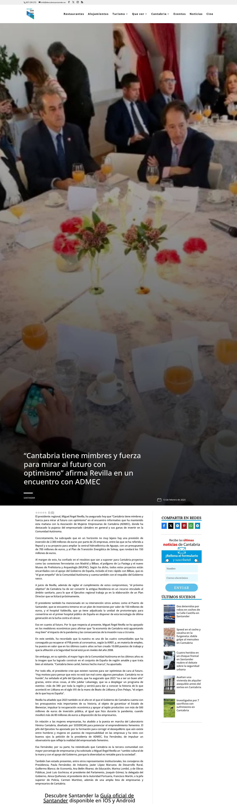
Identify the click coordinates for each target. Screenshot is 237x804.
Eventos (180, 14)
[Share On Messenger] (177, 526)
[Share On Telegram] (197, 526)
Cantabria (159, 14)
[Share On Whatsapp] (190, 526)
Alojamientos (98, 14)
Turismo (118, 14)
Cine (209, 14)
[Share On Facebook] (164, 526)
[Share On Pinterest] (184, 526)
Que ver (138, 14)
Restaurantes (74, 14)
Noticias (196, 14)
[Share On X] (170, 526)
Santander (29, 497)
